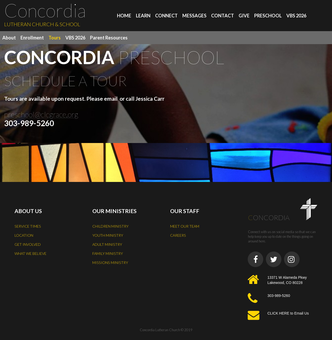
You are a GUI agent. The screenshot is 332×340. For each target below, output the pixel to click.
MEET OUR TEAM (185, 225)
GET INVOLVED (28, 243)
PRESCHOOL (268, 15)
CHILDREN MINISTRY (111, 225)
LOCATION (24, 234)
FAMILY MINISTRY (108, 252)
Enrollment (32, 37)
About (9, 37)
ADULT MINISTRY (107, 243)
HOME (124, 15)
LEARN (143, 15)
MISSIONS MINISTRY (110, 261)
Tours (55, 37)
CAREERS (178, 234)
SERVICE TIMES (28, 225)
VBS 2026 (296, 15)
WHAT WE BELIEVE (31, 252)
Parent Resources (109, 37)
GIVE (244, 15)
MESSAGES (194, 15)
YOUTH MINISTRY (108, 234)
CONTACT (222, 15)
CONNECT (166, 15)
